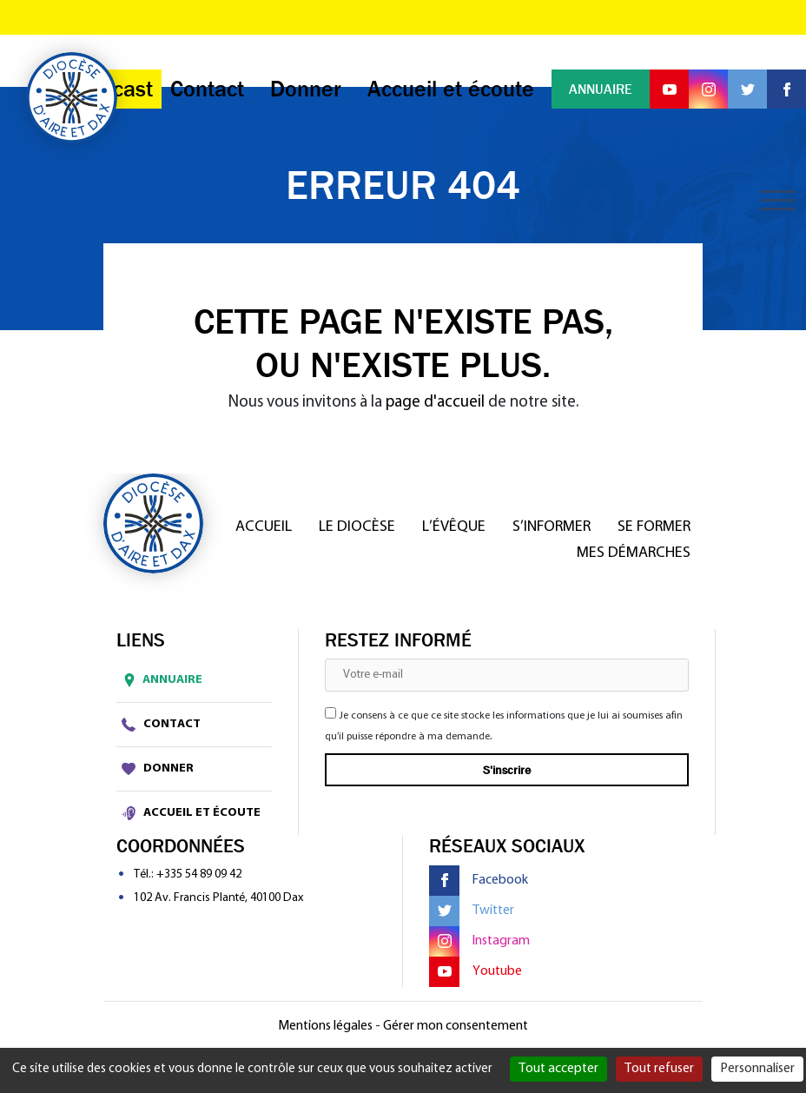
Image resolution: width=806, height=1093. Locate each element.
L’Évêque (454, 527)
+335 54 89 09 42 (198, 874)
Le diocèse (357, 527)
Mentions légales (325, 1026)
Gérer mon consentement (455, 1026)
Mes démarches (633, 553)
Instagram (479, 941)
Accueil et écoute (191, 813)
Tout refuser (659, 1069)
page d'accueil (435, 402)
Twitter (471, 911)
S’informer (551, 527)
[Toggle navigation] (777, 200)
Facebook (478, 880)
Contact (161, 725)
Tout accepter (558, 1069)
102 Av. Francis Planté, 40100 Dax (218, 897)
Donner (158, 769)
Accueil (263, 527)
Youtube (475, 972)
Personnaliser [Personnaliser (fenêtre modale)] (757, 1069)
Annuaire (159, 680)
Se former (654, 527)
